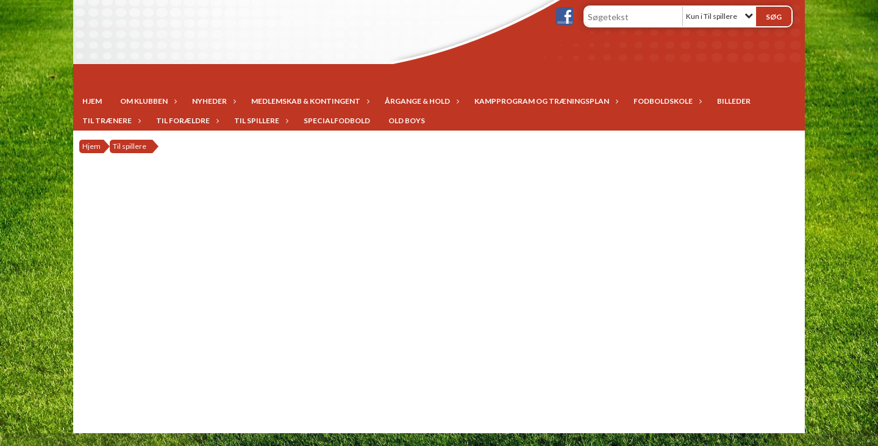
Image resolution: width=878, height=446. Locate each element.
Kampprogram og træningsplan (544, 101)
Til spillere (259, 120)
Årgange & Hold (420, 101)
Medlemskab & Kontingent (308, 101)
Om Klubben (147, 101)
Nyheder (212, 101)
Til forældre (186, 120)
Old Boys (406, 120)
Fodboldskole (666, 101)
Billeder (734, 101)
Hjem (92, 101)
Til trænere (110, 120)
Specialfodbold (337, 120)
